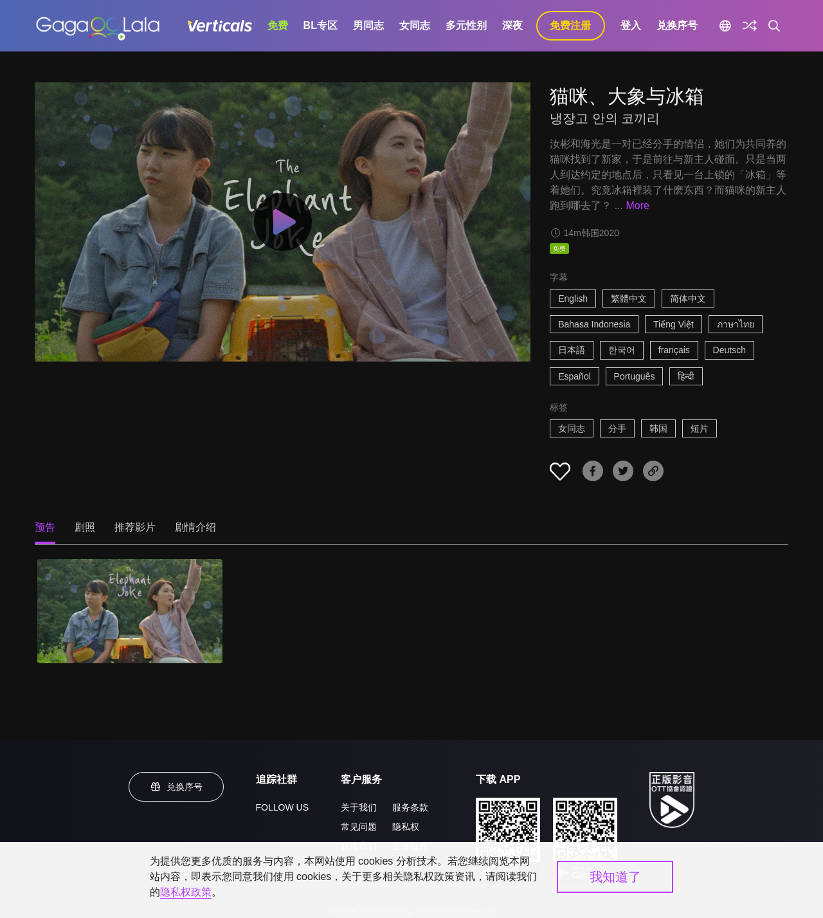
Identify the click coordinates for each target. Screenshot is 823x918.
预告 (45, 527)
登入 (630, 25)
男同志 (368, 25)
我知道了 (615, 877)
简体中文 (688, 298)
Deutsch (729, 350)
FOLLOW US (282, 807)
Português (634, 376)
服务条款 (410, 807)
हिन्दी (686, 376)
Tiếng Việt (673, 324)
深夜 (512, 25)
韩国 (658, 428)
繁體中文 (629, 298)
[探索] (749, 26)
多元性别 (466, 25)
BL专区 (320, 25)
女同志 (414, 25)
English (573, 298)
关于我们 (359, 807)
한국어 (621, 350)
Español (574, 376)
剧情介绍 (195, 527)
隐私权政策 (186, 891)
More (637, 205)
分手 (617, 428)
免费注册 (570, 25)
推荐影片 (135, 527)
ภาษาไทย (735, 324)
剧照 (85, 527)
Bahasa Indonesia (594, 324)
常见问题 (359, 827)
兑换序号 (677, 25)
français (674, 350)
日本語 (571, 350)
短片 (700, 428)
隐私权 (405, 827)
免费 (277, 25)
